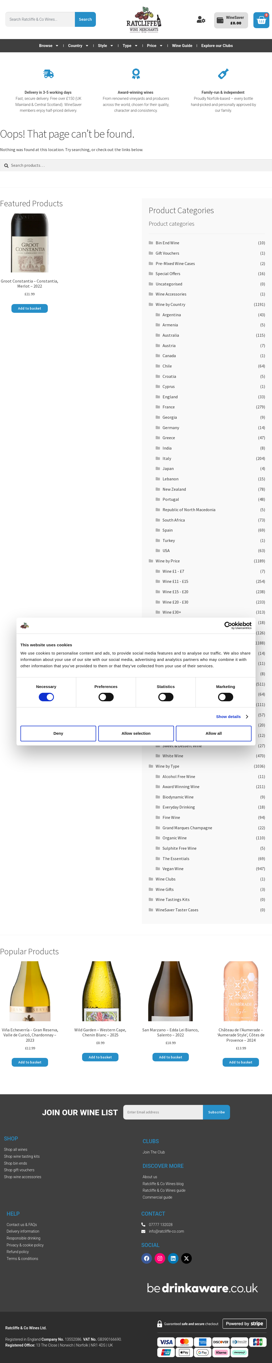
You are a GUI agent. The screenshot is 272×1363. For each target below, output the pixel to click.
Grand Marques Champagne (187, 827)
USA (166, 550)
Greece (169, 437)
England (170, 396)
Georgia (170, 417)
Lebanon (170, 478)
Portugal (171, 499)
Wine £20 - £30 (175, 602)
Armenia (170, 324)
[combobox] (40, 19)
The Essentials (176, 858)
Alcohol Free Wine (179, 776)
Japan (168, 468)
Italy (167, 458)
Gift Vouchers (167, 253)
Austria (169, 345)
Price (155, 46)
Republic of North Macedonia (189, 509)
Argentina (172, 314)
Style (106, 46)
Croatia (169, 376)
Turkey (169, 540)
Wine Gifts (165, 889)
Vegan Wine (173, 868)
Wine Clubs (166, 879)
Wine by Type (167, 766)
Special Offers (168, 273)
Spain (168, 530)
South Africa (174, 520)
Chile (167, 366)
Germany (171, 427)
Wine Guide (182, 45)
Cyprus (169, 386)
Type (130, 46)
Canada (169, 355)
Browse (49, 46)
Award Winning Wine (181, 786)
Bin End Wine (167, 242)
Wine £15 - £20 (175, 591)
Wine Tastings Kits (173, 899)
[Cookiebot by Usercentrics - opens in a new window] (228, 625)
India (167, 448)
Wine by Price (168, 560)
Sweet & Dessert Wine (182, 745)
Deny (58, 733)
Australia (171, 335)
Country (78, 46)
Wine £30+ (172, 612)
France (169, 406)
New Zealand (174, 489)
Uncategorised (169, 284)
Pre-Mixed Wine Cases (175, 263)
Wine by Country (170, 304)
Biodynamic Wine (178, 797)
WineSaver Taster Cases (177, 909)
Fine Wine (171, 817)
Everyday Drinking (179, 807)
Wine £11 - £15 (175, 581)
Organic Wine (175, 837)
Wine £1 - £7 (173, 571)
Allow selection (135, 733)
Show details (228, 716)
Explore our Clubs (217, 45)
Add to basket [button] (29, 308)
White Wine (173, 755)
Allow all (214, 733)
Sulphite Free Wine (180, 848)
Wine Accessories (171, 294)
